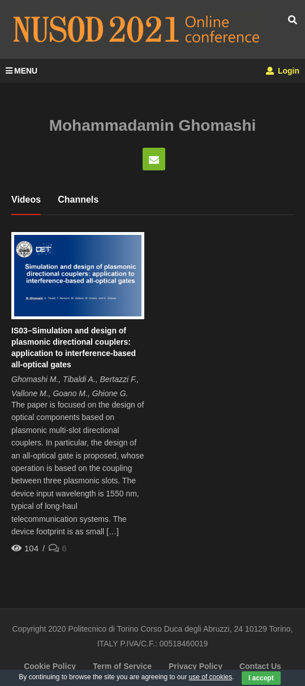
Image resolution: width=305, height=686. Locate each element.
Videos (26, 199)
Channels (78, 199)
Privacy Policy (195, 666)
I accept (261, 678)
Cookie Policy (50, 666)
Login (282, 70)
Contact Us (260, 666)
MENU (21, 70)
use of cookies (211, 677)
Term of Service (122, 666)
